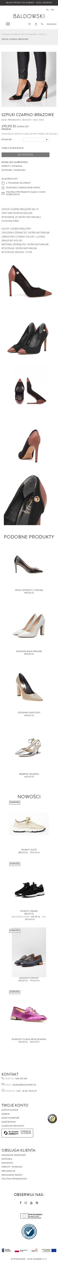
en (52, 9)
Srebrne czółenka (29, 774)
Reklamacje (8, 1171)
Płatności (7, 1163)
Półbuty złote (29, 849)
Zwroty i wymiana (12, 1167)
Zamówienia (9, 1122)
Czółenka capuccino (29, 712)
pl (47, 9)
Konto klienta (10, 1110)
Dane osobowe (10, 1117)
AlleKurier (26, 1133)
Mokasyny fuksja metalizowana (29, 1039)
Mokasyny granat (29, 978)
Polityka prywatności (14, 1178)
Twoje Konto (15, 1105)
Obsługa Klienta (18, 1150)
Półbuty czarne (29, 911)
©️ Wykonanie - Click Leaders (26, 1259)
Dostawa (7, 1159)
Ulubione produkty (13, 1126)
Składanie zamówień (14, 1155)
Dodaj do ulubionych (15, 162)
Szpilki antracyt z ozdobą (29, 590)
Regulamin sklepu (12, 1175)
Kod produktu (12, 120)
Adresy (6, 1114)
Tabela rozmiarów (13, 148)
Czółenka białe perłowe (29, 651)
